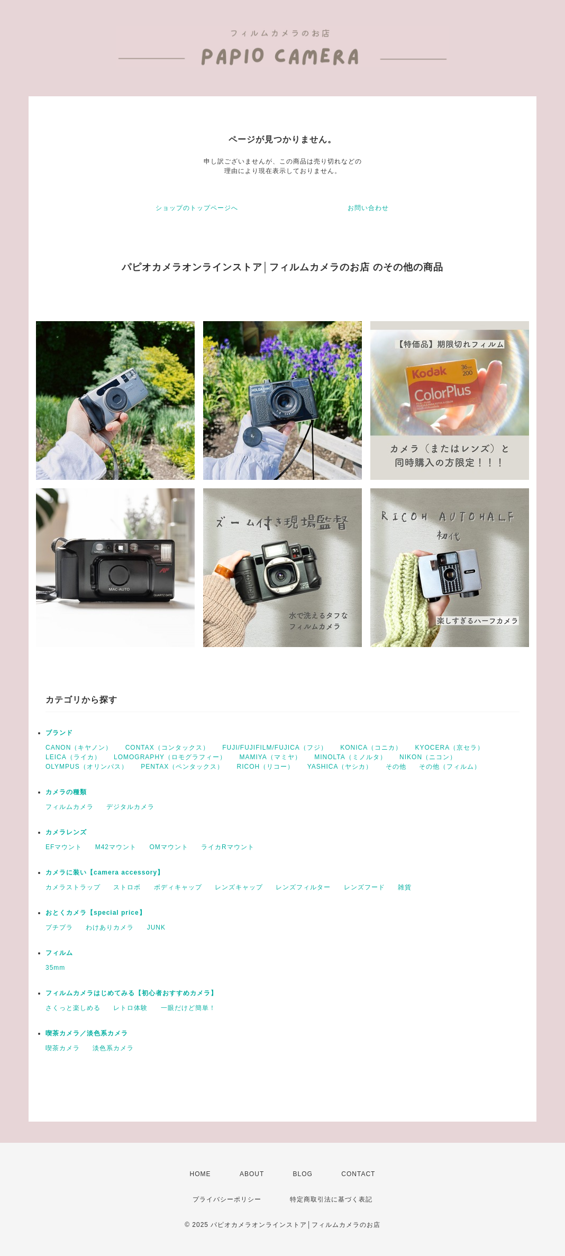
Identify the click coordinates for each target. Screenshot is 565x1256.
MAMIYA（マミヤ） (270, 757)
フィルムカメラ (69, 807)
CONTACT (358, 1174)
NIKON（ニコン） (428, 757)
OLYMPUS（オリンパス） (86, 766)
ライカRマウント (227, 847)
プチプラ (59, 927)
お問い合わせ (368, 208)
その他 (396, 766)
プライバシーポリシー (227, 1199)
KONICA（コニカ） (371, 747)
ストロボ (127, 887)
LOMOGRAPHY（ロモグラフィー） (170, 757)
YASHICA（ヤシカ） (340, 766)
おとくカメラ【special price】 (95, 912)
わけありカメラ (110, 927)
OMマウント (168, 847)
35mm (55, 967)
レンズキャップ (239, 887)
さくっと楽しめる (73, 1008)
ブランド (59, 732)
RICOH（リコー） (266, 766)
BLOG (303, 1174)
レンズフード (364, 887)
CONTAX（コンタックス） (167, 747)
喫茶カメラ (62, 1048)
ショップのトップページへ (197, 208)
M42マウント (115, 847)
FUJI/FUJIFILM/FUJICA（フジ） (274, 747)
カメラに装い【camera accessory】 (104, 872)
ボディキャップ (178, 887)
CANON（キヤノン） (78, 747)
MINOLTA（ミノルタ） (350, 757)
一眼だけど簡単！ (188, 1008)
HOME (200, 1174)
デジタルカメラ (130, 807)
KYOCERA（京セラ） (450, 747)
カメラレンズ (66, 832)
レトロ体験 (130, 1008)
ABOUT (252, 1174)
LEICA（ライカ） (73, 757)
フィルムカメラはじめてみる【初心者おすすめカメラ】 (131, 993)
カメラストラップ (73, 887)
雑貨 (405, 887)
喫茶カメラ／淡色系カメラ (86, 1033)
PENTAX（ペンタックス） (182, 766)
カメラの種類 (66, 792)
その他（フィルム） (450, 766)
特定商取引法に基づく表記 (331, 1199)
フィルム (59, 953)
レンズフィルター (303, 887)
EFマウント (63, 847)
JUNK (156, 927)
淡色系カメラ (113, 1048)
